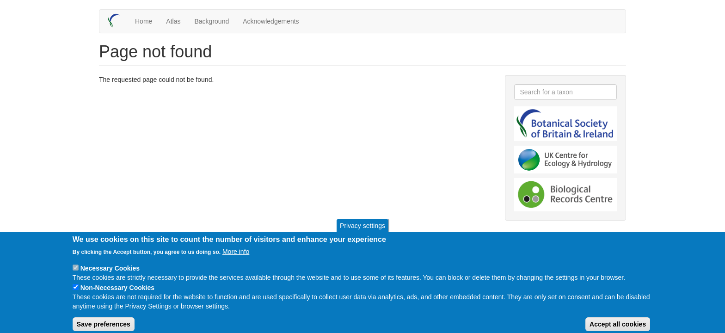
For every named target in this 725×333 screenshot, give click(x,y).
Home (143, 21)
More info (235, 257)
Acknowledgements (271, 21)
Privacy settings (362, 231)
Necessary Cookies (110, 274)
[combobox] (565, 92)
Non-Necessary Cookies (117, 293)
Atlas (173, 21)
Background (211, 21)
